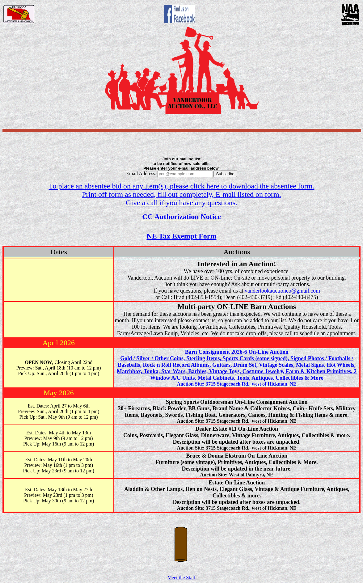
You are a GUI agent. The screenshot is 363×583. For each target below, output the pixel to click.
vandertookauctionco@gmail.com (282, 291)
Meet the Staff (181, 575)
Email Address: (169, 173)
